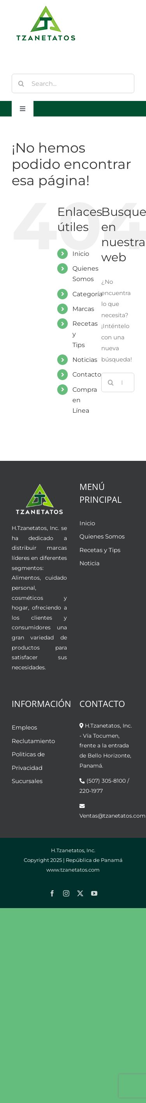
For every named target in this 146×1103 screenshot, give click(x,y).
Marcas (83, 309)
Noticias (84, 359)
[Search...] (73, 83)
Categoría (87, 294)
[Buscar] (21, 83)
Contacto (86, 374)
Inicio (80, 253)
